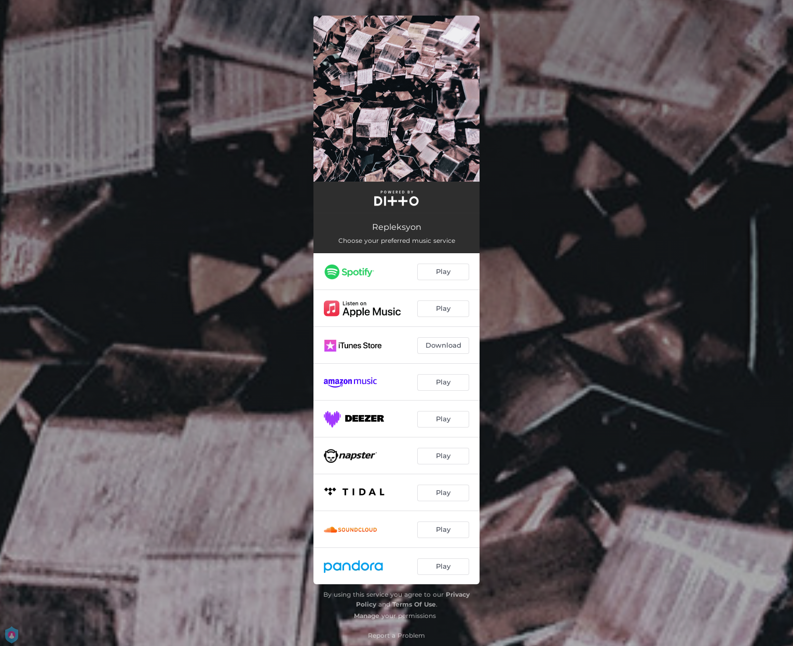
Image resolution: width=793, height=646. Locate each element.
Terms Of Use (414, 604)
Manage (366, 616)
